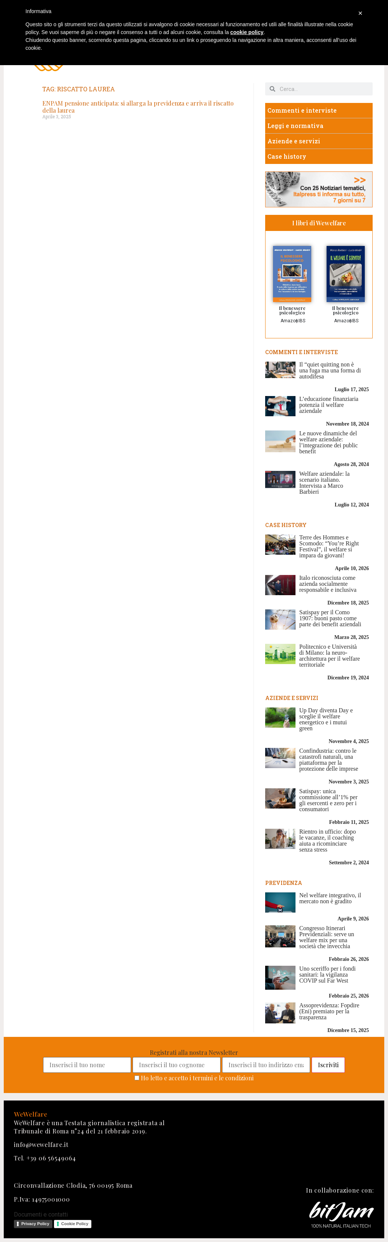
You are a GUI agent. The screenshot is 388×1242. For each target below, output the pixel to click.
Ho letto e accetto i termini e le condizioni (197, 1078)
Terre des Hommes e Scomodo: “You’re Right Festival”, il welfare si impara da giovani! (329, 546)
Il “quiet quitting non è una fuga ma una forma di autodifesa (330, 370)
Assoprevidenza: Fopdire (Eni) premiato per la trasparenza (329, 1011)
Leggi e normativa (295, 126)
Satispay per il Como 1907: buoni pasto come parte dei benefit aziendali (330, 618)
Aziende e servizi (293, 141)
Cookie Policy (74, 1223)
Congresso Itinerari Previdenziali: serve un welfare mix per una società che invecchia (326, 937)
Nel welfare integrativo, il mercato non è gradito (330, 898)
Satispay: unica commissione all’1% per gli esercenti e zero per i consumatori (328, 800)
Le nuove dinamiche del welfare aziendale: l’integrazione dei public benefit (328, 442)
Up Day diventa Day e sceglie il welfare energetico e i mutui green (326, 719)
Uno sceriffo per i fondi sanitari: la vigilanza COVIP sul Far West (327, 974)
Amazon (289, 320)
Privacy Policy (35, 1223)
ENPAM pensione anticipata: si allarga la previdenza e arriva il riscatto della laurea (138, 106)
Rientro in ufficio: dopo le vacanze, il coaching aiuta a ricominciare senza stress (327, 840)
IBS (301, 320)
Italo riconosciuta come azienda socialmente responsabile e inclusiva (328, 584)
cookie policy (247, 32)
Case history (286, 156)
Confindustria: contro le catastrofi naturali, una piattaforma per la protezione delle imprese (328, 760)
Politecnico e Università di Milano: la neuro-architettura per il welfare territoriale (329, 655)
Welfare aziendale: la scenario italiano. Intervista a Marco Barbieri (324, 483)
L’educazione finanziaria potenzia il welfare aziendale (328, 405)
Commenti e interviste (302, 110)
